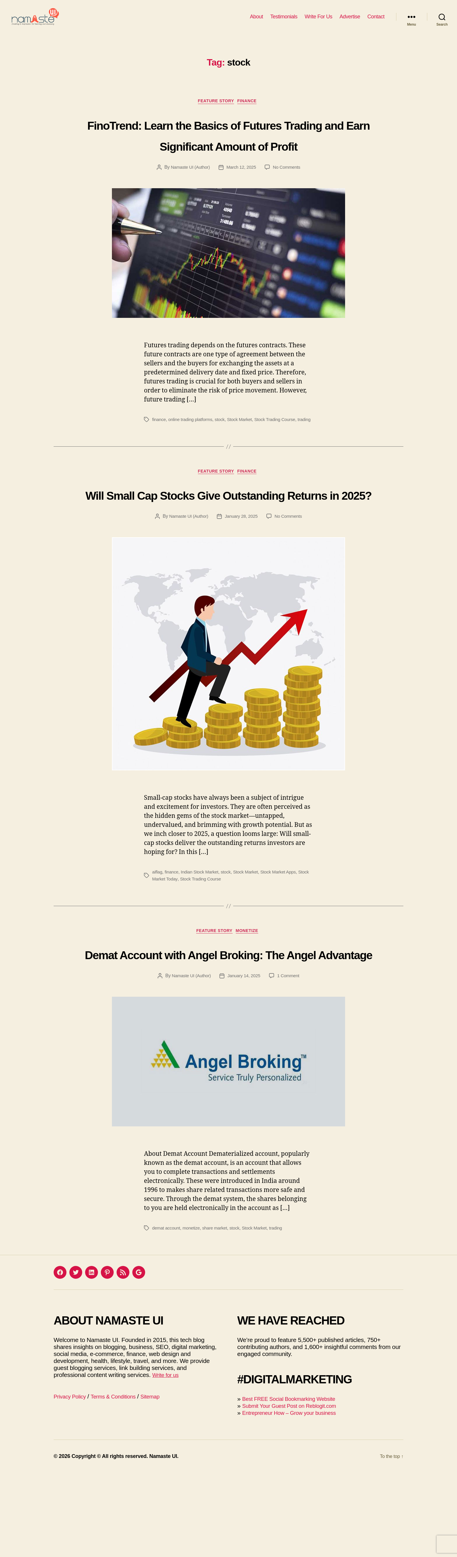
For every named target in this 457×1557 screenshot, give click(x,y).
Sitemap (163, 1480)
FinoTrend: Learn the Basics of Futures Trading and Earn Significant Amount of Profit (228, 154)
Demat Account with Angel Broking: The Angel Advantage (228, 1026)
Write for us (167, 1459)
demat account (167, 1312)
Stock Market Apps (285, 933)
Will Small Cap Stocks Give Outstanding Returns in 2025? (228, 544)
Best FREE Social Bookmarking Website (295, 1482)
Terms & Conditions (121, 1480)
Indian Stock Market (202, 933)
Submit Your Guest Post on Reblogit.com (296, 1489)
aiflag (157, 933)
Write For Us (318, 21)
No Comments (288, 198)
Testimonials (283, 21)
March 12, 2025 (241, 198)
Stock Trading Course (281, 451)
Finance (250, 110)
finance (159, 451)
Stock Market (244, 451)
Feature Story (215, 110)
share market (218, 1312)
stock (223, 451)
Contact (375, 21)
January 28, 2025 (241, 577)
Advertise (350, 21)
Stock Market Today (171, 940)
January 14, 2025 (244, 1060)
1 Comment (290, 1060)
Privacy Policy (72, 1480)
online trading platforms (192, 451)
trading (159, 458)
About (256, 21)
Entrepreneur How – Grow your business (296, 1496)
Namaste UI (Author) (189, 198)
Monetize (251, 993)
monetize (193, 1312)
